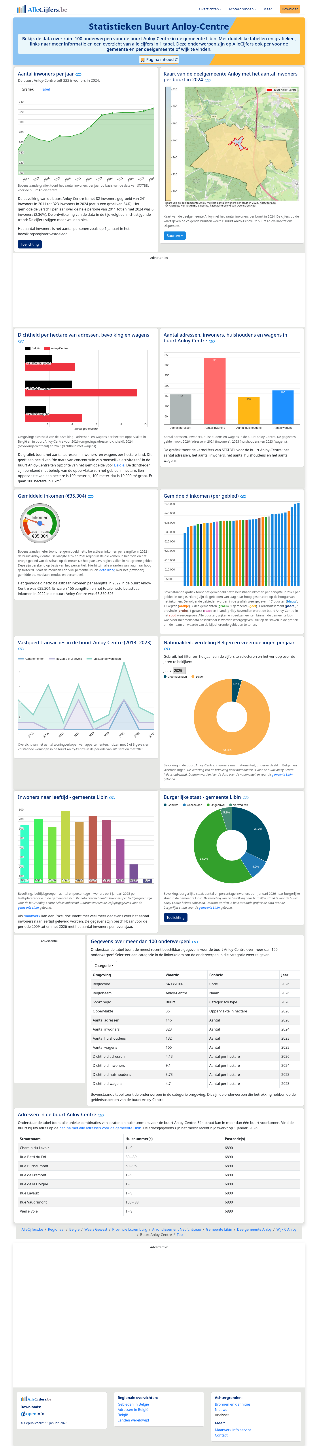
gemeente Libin (282, 774)
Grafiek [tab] (28, 89)
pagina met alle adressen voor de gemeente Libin (100, 1128)
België (119, 465)
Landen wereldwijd (133, 1420)
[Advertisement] (159, 295)
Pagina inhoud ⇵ (159, 60)
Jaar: (167, 670)
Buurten (173, 235)
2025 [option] (178, 670)
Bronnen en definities (232, 1404)
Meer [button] (267, 9)
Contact (221, 1435)
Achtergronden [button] (241, 9)
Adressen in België (133, 1409)
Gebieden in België (133, 1404)
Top (180, 1234)
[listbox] (179, 670)
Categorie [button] (103, 965)
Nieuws (221, 1409)
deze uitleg (107, 570)
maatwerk (32, 915)
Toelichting (30, 244)
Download (290, 9)
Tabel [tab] (45, 89)
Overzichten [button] (209, 9)
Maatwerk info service (233, 1429)
